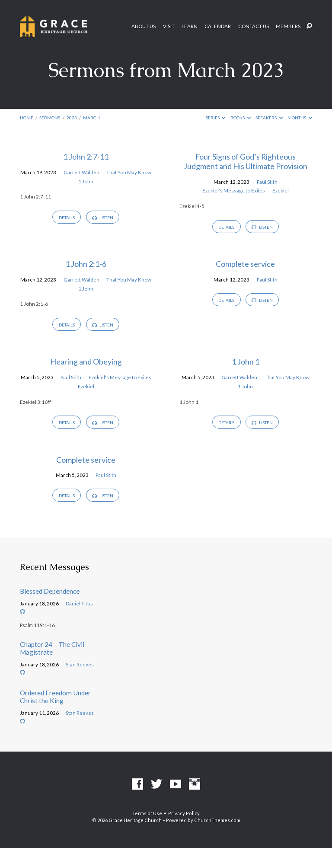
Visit (169, 26)
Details (67, 217)
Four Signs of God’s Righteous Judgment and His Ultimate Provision (245, 161)
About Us (143, 26)
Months (299, 117)
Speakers (269, 117)
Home (26, 117)
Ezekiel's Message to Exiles (233, 190)
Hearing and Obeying (86, 361)
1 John (85, 181)
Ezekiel (280, 190)
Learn (190, 26)
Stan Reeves (80, 664)
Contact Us (253, 26)
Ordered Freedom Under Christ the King (55, 696)
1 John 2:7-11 (86, 156)
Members (288, 26)
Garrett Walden (81, 172)
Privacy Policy (184, 813)
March (91, 117)
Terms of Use (147, 813)
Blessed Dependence (50, 591)
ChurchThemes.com (217, 820)
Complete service (245, 264)
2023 (72, 117)
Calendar (217, 26)
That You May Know (128, 172)
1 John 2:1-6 (85, 264)
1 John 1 (245, 361)
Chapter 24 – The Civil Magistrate (52, 648)
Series (216, 117)
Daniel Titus (79, 603)
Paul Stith (267, 182)
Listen (102, 217)
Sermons (49, 117)
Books (240, 117)
